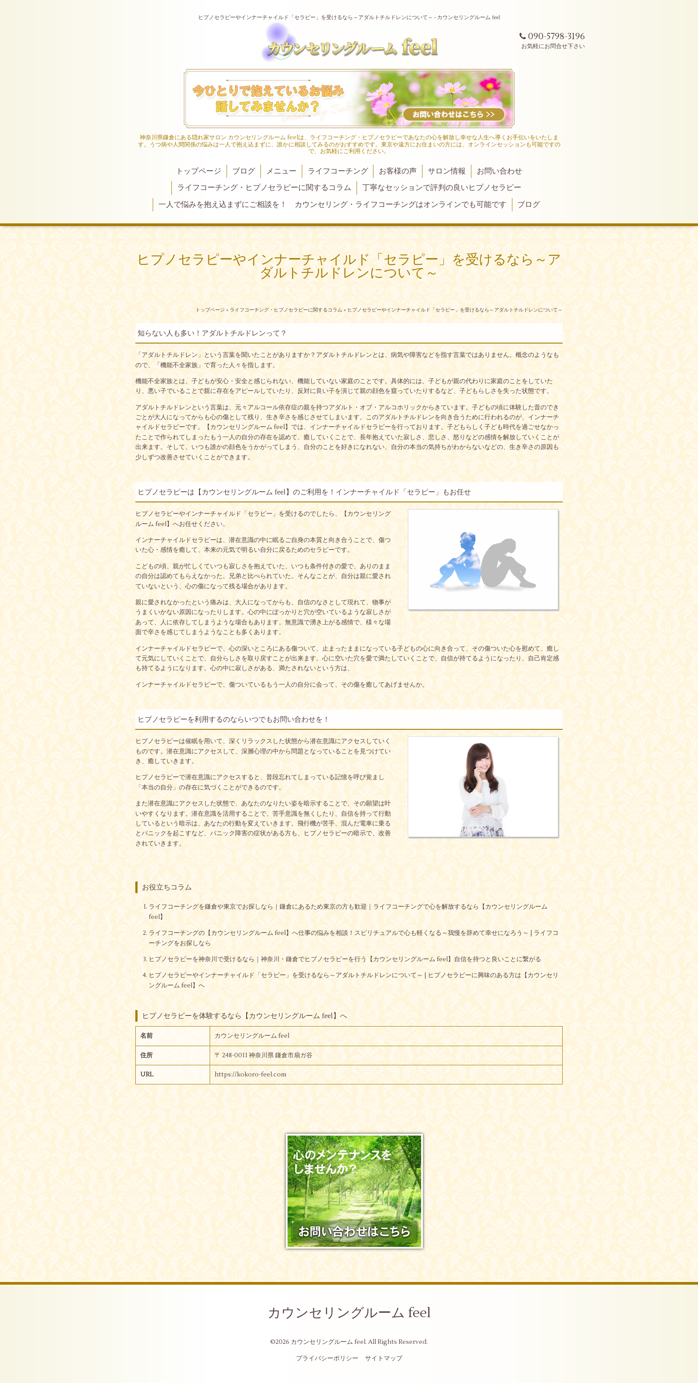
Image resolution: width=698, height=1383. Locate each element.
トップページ (198, 171)
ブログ (243, 171)
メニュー (281, 171)
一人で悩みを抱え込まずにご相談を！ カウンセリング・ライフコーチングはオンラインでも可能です (332, 205)
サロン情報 (447, 171)
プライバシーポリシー (327, 1359)
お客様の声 (398, 171)
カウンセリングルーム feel (349, 1313)
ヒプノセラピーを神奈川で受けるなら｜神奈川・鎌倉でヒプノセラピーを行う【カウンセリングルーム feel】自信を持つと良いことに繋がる (345, 959)
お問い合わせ (499, 171)
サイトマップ (383, 1359)
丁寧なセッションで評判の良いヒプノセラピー (441, 188)
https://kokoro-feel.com (250, 1075)
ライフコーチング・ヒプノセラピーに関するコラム (264, 188)
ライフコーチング (338, 171)
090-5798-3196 (552, 36)
